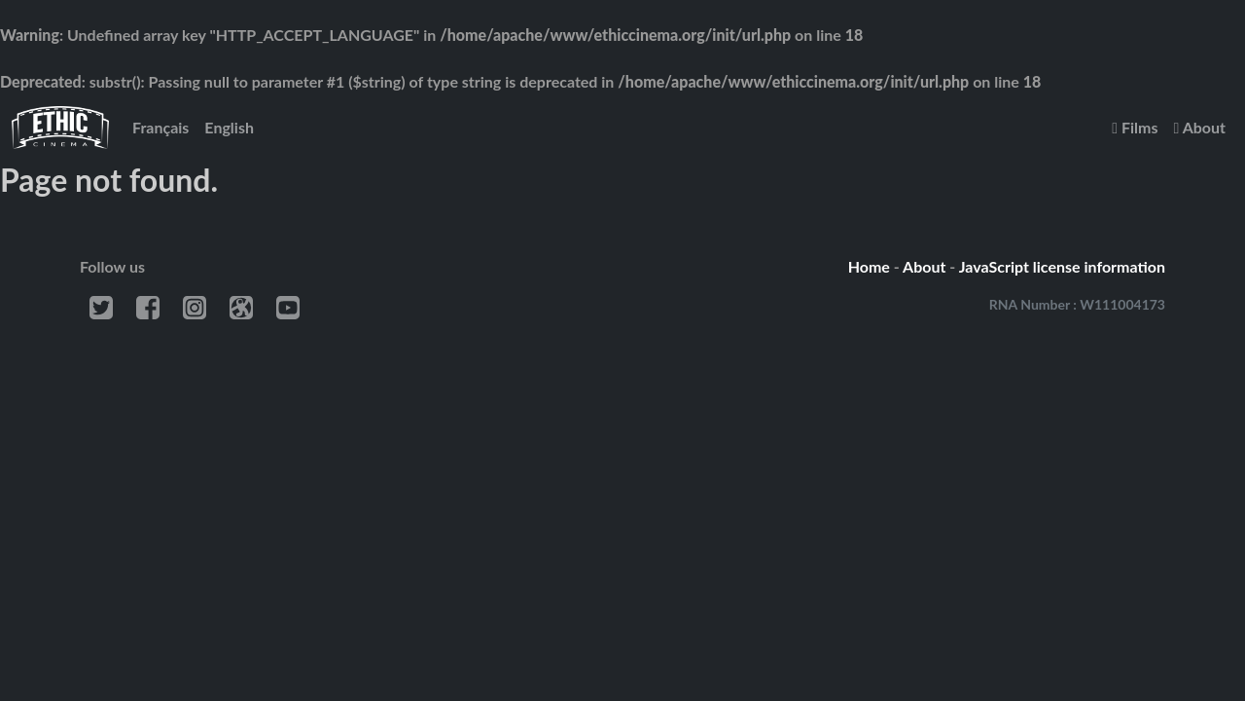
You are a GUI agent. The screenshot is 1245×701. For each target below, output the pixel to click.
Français (160, 127)
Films (1134, 127)
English (229, 127)
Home (869, 266)
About (1199, 127)
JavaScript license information (1062, 266)
